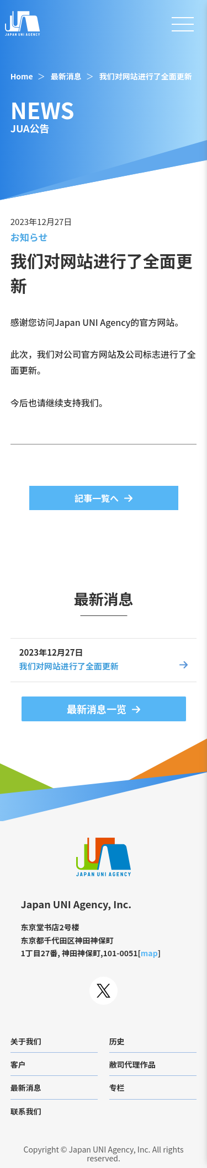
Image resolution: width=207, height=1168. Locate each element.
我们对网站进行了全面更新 (145, 76)
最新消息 (66, 76)
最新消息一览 (96, 708)
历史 (117, 1041)
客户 (18, 1064)
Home (21, 76)
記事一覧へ (97, 498)
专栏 (117, 1087)
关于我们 (25, 1041)
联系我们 (25, 1111)
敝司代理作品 (132, 1064)
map (149, 952)
